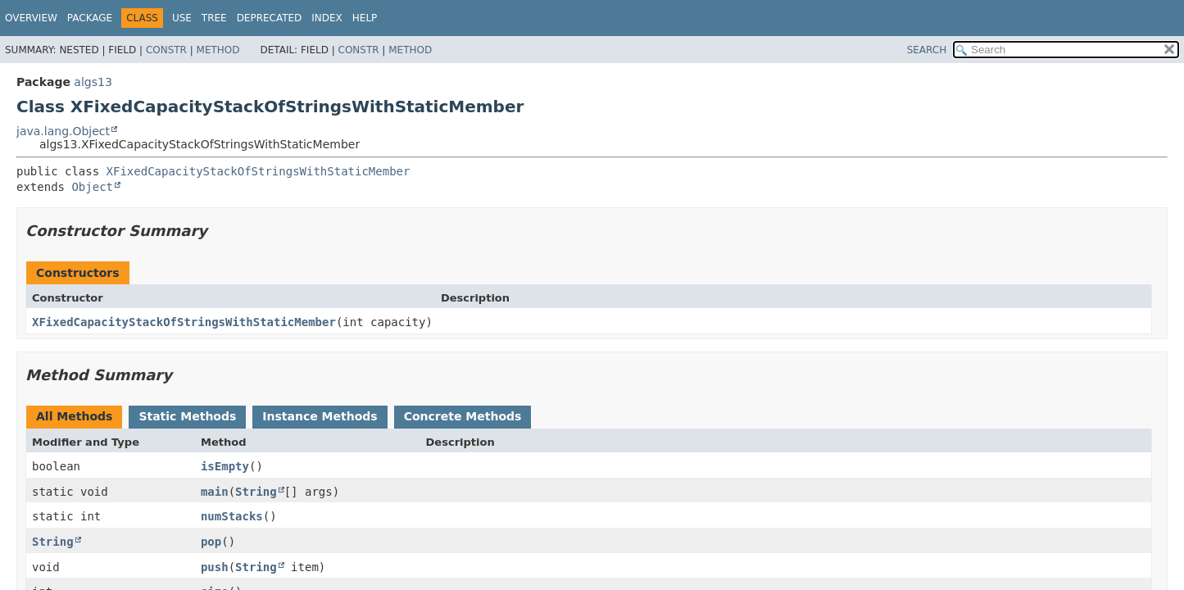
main (215, 491)
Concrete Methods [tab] (463, 416)
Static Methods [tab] (187, 416)
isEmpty (225, 466)
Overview (31, 18)
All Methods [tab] (74, 416)
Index (326, 18)
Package (89, 18)
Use (182, 18)
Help (365, 18)
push (215, 567)
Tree (214, 18)
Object (92, 186)
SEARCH (927, 50)
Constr (166, 50)
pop (211, 541)
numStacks (232, 516)
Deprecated (269, 18)
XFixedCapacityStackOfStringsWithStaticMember (259, 171)
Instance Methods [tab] (319, 416)
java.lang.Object (63, 131)
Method (218, 50)
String (256, 491)
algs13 (92, 81)
